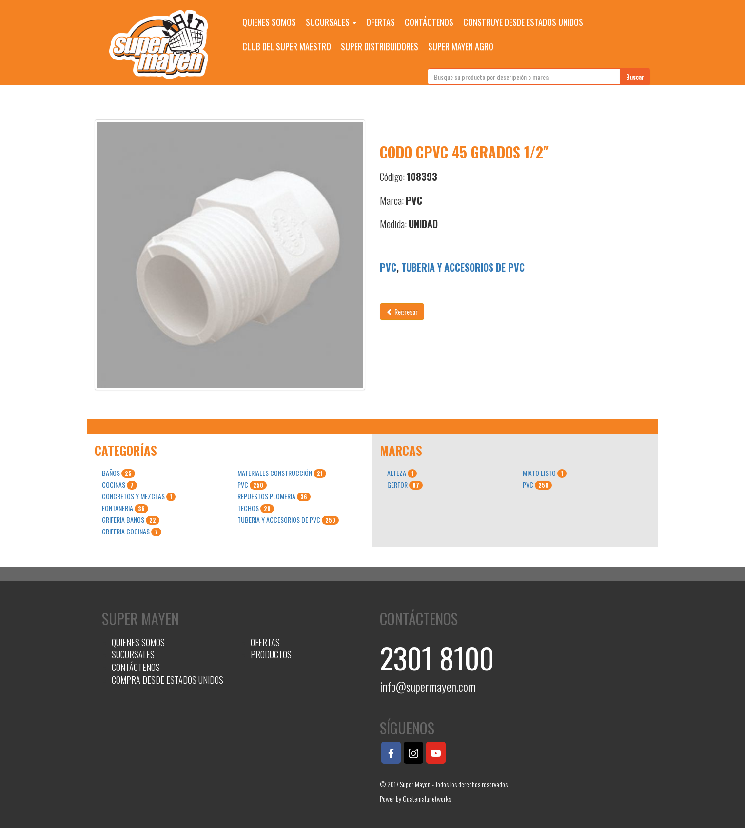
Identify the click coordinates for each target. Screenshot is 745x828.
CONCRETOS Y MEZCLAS (139, 496)
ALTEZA (402, 473)
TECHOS (255, 508)
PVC (388, 267)
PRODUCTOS (271, 654)
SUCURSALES (331, 22)
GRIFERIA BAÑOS (130, 519)
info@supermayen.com (428, 686)
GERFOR (405, 484)
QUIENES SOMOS (269, 22)
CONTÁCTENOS (429, 22)
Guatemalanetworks (427, 798)
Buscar (635, 76)
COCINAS (119, 484)
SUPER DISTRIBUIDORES (379, 46)
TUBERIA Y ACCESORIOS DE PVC (463, 267)
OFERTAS (380, 22)
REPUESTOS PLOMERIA (274, 496)
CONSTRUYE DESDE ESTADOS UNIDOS (523, 22)
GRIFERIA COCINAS (131, 531)
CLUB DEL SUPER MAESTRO (286, 46)
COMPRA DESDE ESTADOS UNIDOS (167, 679)
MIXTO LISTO (545, 473)
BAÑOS (118, 473)
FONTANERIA (125, 508)
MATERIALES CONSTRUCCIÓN (281, 473)
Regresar (402, 311)
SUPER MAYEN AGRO (460, 46)
